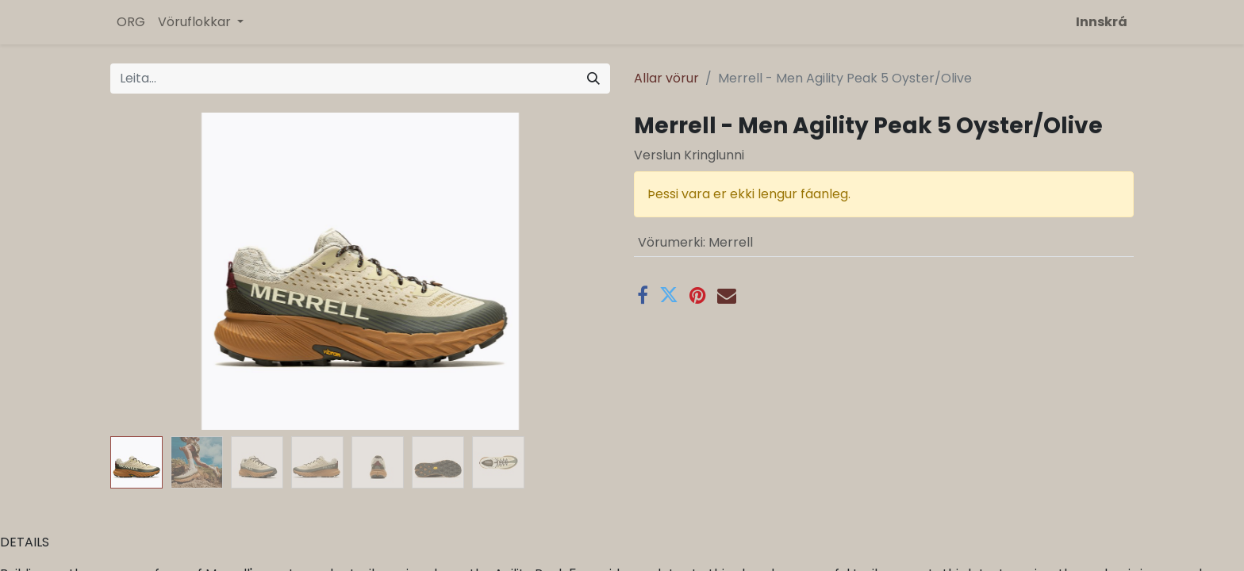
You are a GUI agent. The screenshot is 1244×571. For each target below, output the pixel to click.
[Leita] (593, 78)
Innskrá (1101, 22)
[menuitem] (131, 22)
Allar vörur (666, 78)
